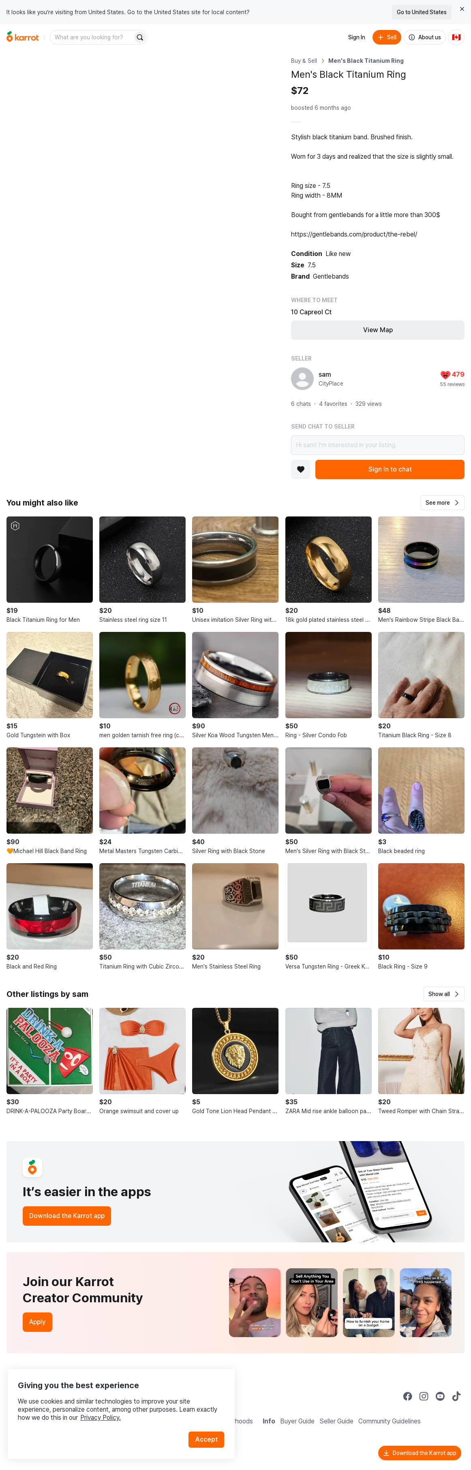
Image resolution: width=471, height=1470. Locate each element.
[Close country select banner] (462, 9)
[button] (443, 502)
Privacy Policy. (108, 1407)
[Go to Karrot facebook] (408, 1396)
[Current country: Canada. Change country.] (456, 37)
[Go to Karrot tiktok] (456, 1396)
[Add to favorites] (300, 469)
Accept (209, 1429)
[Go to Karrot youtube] (440, 1396)
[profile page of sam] (302, 378)
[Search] (140, 37)
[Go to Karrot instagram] (424, 1396)
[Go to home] (22, 37)
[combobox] (92, 37)
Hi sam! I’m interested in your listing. (378, 445)
